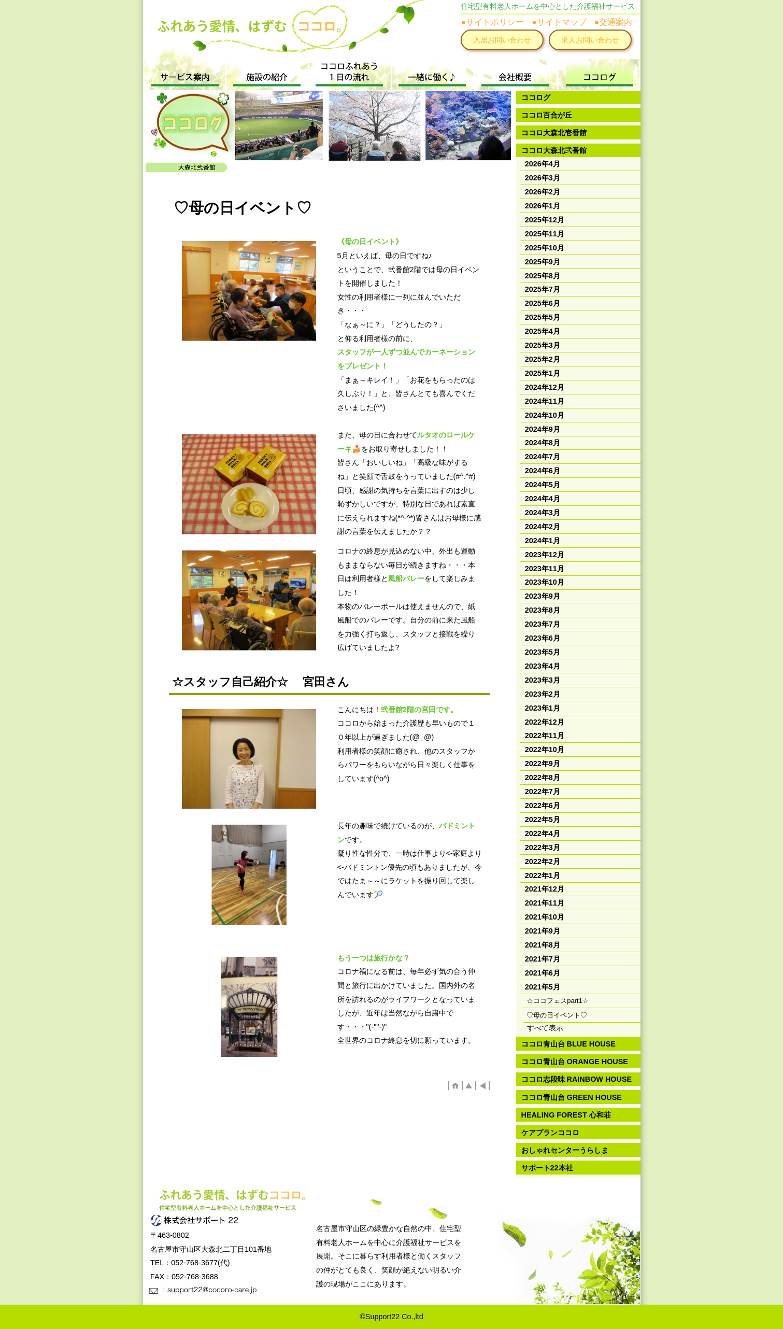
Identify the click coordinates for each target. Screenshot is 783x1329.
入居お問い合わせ (502, 40)
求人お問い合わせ (590, 40)
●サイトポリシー (492, 22)
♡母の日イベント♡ (556, 1015)
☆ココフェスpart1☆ (557, 1001)
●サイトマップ (559, 22)
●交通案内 (613, 22)
